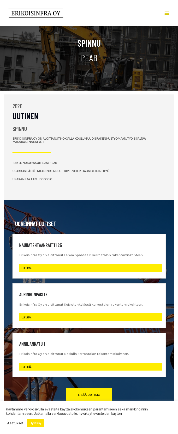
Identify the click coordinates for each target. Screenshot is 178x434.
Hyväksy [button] (35, 423)
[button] (167, 13)
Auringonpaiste (33, 294)
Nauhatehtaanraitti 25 (40, 245)
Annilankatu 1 (32, 344)
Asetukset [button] (15, 423)
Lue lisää (26, 268)
